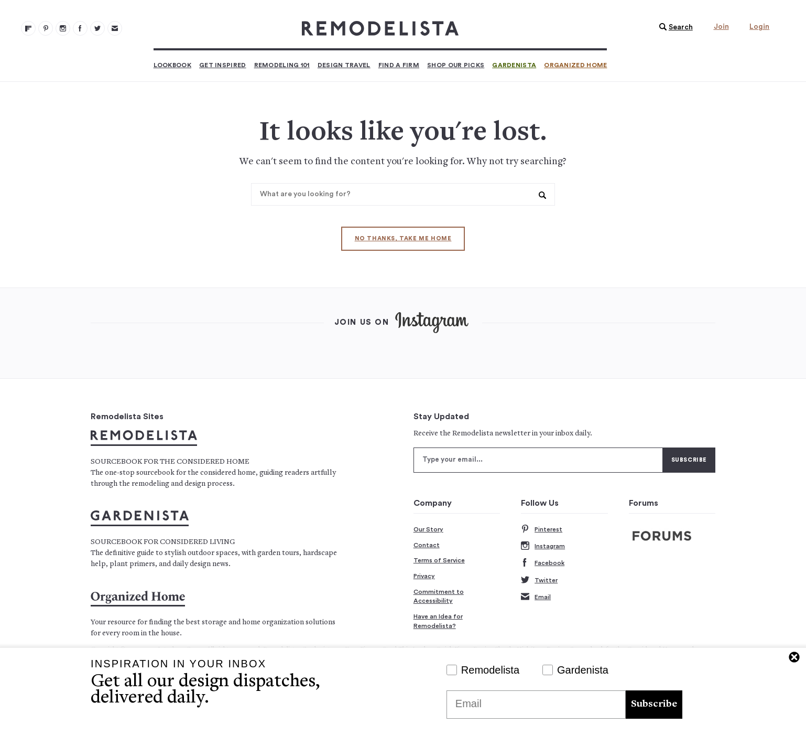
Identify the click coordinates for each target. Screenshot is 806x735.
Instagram (543, 546)
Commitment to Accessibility (438, 596)
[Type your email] (538, 460)
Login (759, 26)
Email (536, 597)
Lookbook (172, 65)
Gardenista (514, 65)
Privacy (424, 576)
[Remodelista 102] (63, 28)
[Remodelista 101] (45, 28)
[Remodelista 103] (80, 28)
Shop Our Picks (455, 65)
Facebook (542, 563)
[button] (673, 27)
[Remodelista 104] (97, 28)
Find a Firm (398, 65)
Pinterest (541, 530)
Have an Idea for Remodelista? (438, 621)
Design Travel (344, 65)
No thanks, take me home (403, 238)
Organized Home (575, 65)
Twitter (539, 580)
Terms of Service (439, 560)
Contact (426, 545)
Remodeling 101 (282, 65)
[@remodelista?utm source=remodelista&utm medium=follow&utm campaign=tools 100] (28, 28)
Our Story (428, 529)
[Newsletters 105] (114, 28)
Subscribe (654, 704)
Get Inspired (222, 65)
